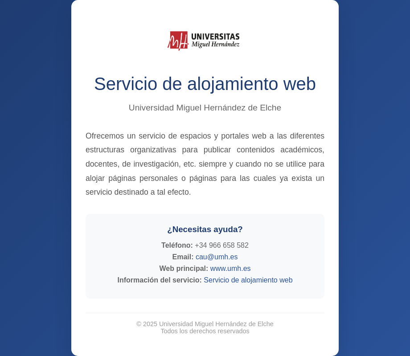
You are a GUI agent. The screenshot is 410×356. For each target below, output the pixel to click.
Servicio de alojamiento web (248, 280)
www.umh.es (230, 268)
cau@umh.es (217, 257)
